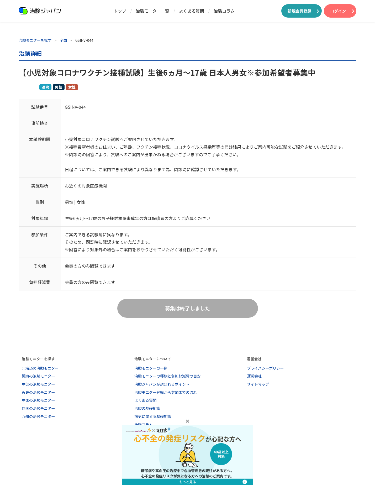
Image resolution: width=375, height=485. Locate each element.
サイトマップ (258, 384)
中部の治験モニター (38, 384)
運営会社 (254, 376)
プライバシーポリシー (265, 368)
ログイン (338, 11)
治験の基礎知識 (147, 408)
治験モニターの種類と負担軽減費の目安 (167, 376)
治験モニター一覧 (152, 11)
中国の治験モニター (38, 400)
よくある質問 (191, 11)
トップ (120, 11)
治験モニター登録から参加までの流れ (165, 392)
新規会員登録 (299, 11)
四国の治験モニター (38, 408)
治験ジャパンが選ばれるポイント (161, 384)
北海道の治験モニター (40, 368)
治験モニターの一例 (150, 368)
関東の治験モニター (38, 376)
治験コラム (224, 11)
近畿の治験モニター (38, 392)
